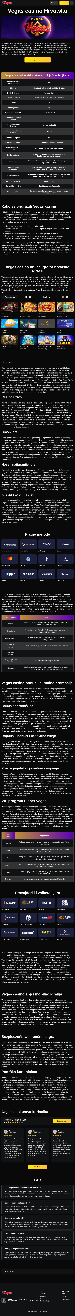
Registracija (64, 3)
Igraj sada (37, 60)
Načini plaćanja (45, 1301)
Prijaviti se (54, 3)
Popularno (10, 297)
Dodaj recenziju (62, 1121)
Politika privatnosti (43, 1292)
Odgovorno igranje (43, 1297)
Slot (65, 297)
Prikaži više (37, 1167)
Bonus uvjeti (66, 1299)
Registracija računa (66, 1292)
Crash (46, 297)
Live (28, 297)
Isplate (64, 1296)
